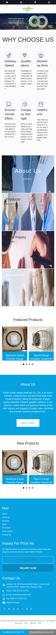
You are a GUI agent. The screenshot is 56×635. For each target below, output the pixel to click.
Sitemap (33, 623)
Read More (28, 423)
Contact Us (6, 535)
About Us (6, 517)
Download (6, 528)
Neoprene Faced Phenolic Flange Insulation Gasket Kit (15, 357)
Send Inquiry (7, 531)
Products (5, 521)
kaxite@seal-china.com (21, 595)
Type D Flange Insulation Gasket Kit (41, 357)
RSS (39, 623)
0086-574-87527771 (14, 632)
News (4, 524)
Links (26, 623)
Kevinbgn (15, 602)
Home (4, 514)
